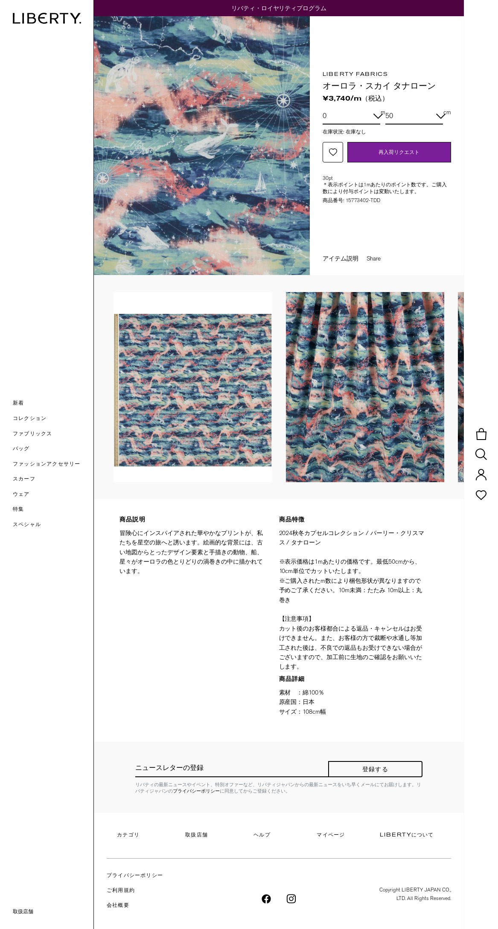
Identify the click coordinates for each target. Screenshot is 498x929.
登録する (375, 770)
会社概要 (118, 905)
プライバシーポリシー (196, 791)
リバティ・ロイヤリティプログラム (279, 8)
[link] (53, 510)
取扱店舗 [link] (23, 911)
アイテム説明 (340, 258)
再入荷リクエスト (399, 152)
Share (374, 258)
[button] (53, 403)
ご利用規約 (121, 890)
